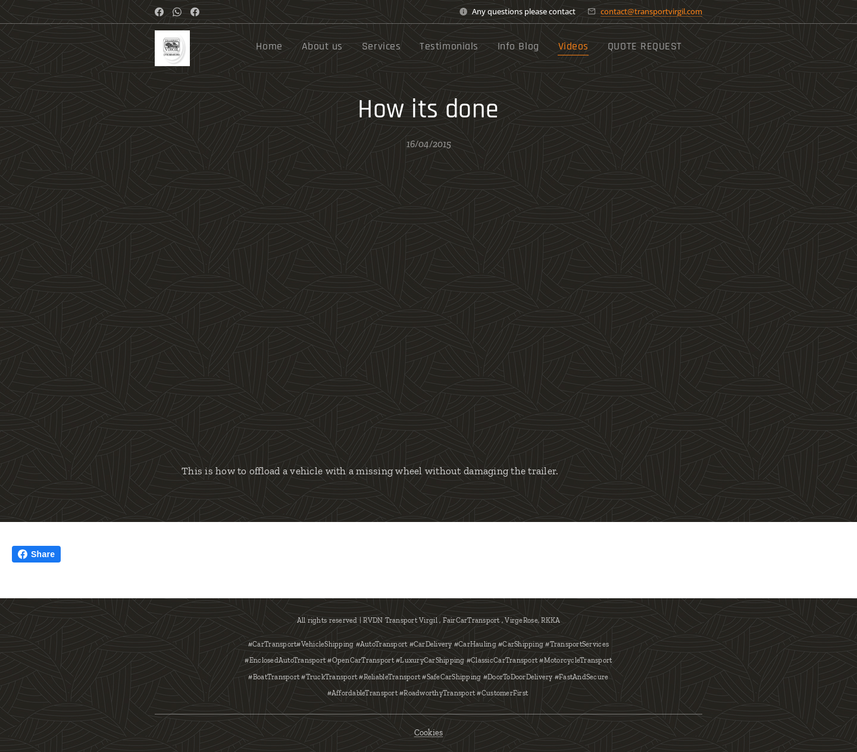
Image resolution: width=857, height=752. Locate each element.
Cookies (428, 733)
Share (36, 554)
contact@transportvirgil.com (651, 11)
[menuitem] (561, 48)
